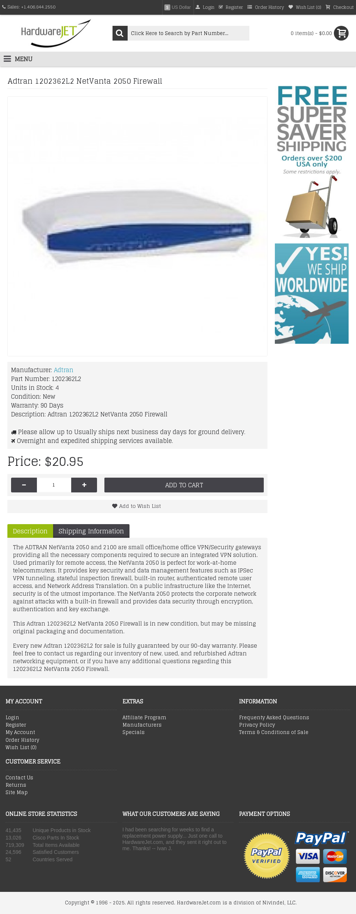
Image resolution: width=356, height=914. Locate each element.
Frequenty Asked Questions (274, 717)
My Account (20, 732)
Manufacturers (142, 725)
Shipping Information (91, 531)
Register (16, 725)
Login (12, 717)
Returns (16, 785)
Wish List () (21, 747)
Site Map (17, 792)
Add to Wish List (140, 505)
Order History (22, 740)
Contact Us (19, 778)
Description (30, 531)
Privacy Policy (257, 725)
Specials (133, 732)
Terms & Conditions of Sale (273, 732)
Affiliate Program (144, 717)
